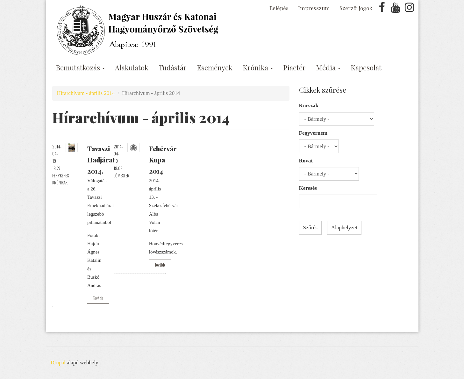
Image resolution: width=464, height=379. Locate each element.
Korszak (308, 106)
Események (214, 67)
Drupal (58, 363)
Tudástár (173, 67)
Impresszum (314, 7)
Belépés (279, 7)
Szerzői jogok (355, 7)
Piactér (294, 67)
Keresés (308, 188)
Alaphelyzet (344, 228)
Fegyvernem (313, 133)
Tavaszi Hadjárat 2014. (101, 159)
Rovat (306, 161)
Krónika (258, 67)
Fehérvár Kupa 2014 (163, 159)
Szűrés (310, 228)
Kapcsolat (366, 67)
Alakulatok (131, 67)
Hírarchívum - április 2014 (86, 93)
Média (328, 67)
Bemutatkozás (80, 67)
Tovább (98, 298)
